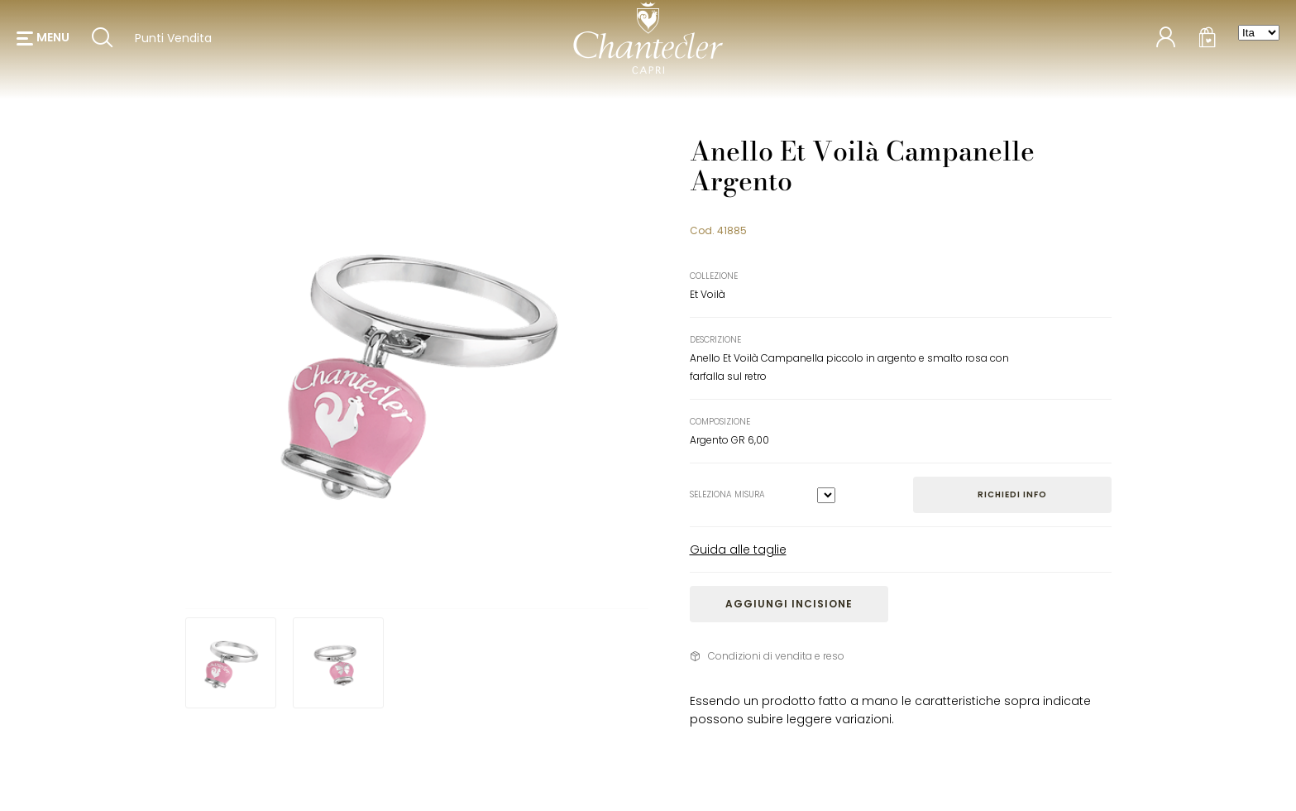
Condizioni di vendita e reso (776, 656)
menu (52, 41)
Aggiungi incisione (789, 604)
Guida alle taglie (738, 549)
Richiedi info (1012, 494)
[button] (43, 41)
